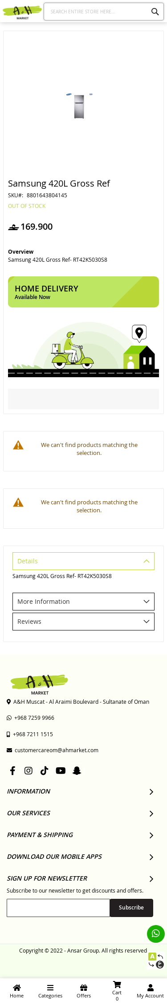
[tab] (83, 562)
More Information (43, 601)
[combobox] (104, 11)
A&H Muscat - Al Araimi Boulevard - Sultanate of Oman (78, 701)
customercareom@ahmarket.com (52, 750)
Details (27, 561)
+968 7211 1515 (30, 734)
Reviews (29, 621)
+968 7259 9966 (30, 717)
